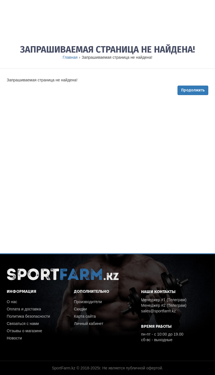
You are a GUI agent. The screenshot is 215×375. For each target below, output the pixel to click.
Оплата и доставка (24, 309)
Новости (14, 338)
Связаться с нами (23, 323)
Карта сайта (85, 316)
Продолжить (193, 90)
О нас (12, 301)
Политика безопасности (28, 316)
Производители (88, 301)
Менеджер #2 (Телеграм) (163, 305)
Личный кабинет (88, 323)
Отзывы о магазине (24, 331)
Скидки (80, 309)
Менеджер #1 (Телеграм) (163, 300)
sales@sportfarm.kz (158, 311)
